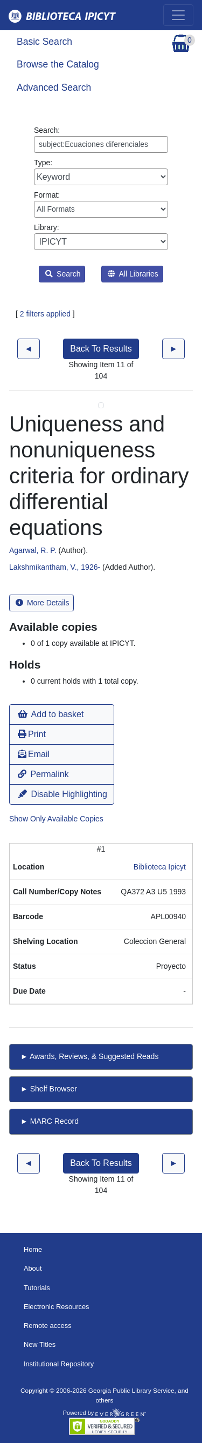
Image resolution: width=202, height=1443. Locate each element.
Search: (101, 139)
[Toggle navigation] (178, 15)
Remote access (48, 1325)
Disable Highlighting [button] (62, 794)
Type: (101, 171)
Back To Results (100, 348)
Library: (101, 236)
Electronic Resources (56, 1307)
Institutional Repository (59, 1364)
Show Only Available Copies (56, 818)
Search (62, 273)
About (33, 1268)
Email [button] (34, 754)
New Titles (39, 1344)
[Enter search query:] (101, 144)
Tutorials (37, 1288)
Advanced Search (54, 87)
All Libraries (133, 273)
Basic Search (44, 41)
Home (33, 1249)
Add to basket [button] (50, 714)
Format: (101, 204)
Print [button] (32, 734)
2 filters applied (45, 313)
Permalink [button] (43, 774)
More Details (42, 602)
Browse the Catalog (58, 64)
